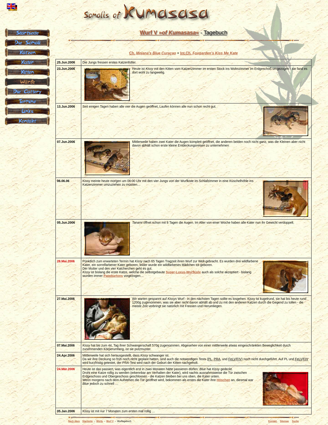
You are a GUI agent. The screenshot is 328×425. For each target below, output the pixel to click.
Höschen (223, 380)
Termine (27, 100)
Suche (295, 421)
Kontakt (272, 421)
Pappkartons (113, 276)
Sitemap (284, 421)
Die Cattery (27, 91)
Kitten (27, 71)
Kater (27, 61)
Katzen (27, 52)
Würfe (99, 421)
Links (27, 110)
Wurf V (169, 32)
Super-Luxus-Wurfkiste (183, 272)
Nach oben (74, 421)
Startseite (87, 421)
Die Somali (27, 42)
